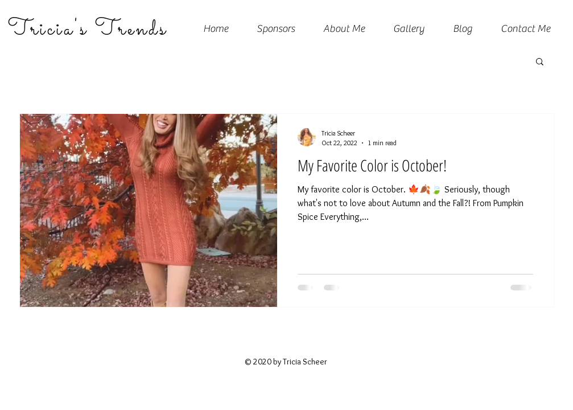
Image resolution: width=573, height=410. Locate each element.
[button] (539, 62)
